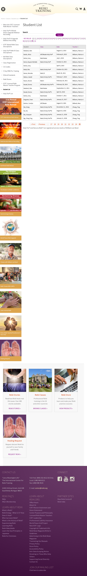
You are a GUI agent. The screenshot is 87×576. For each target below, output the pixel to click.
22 (69, 124)
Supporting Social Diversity (39, 559)
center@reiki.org (41, 488)
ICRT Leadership (35, 518)
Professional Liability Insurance (41, 520)
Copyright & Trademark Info (39, 528)
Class (41, 47)
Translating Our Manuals (38, 541)
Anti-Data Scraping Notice (39, 551)
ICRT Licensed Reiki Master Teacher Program (11, 84)
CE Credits (6, 67)
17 (51, 124)
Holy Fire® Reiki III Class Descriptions (11, 52)
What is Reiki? (7, 510)
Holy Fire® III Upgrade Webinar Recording (10, 40)
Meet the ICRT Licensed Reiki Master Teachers (11, 26)
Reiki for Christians (9, 536)
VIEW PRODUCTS (65, 408)
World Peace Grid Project (38, 523)
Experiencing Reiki (9, 523)
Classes (8, 19)
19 (58, 124)
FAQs (4, 499)
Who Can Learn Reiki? (10, 518)
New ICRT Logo (35, 526)
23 (72, 124)
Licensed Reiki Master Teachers (40, 515)
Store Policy (33, 546)
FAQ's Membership (9, 502)
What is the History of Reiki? (12, 520)
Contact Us (33, 562)
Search (25, 32)
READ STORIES (14, 408)
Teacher (76, 47)
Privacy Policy (34, 544)
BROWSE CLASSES (39, 408)
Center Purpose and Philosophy (41, 513)
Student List (15, 19)
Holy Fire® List (8, 94)
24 (76, 124)
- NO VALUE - (27, 38)
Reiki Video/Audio (8, 528)
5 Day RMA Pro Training (11, 71)
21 (65, 124)
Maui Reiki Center (65, 499)
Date (58, 47)
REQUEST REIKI (14, 454)
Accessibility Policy (36, 549)
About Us (32, 505)
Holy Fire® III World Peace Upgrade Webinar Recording (11, 32)
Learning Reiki (7, 526)
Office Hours (33, 502)
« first (33, 124)
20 (62, 124)
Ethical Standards (9, 75)
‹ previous (41, 124)
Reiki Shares (7, 79)
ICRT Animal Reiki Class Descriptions (11, 46)
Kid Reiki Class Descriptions (8, 58)
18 (55, 124)
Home (3, 19)
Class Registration (9, 63)
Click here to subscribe (37, 570)
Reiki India (61, 502)
